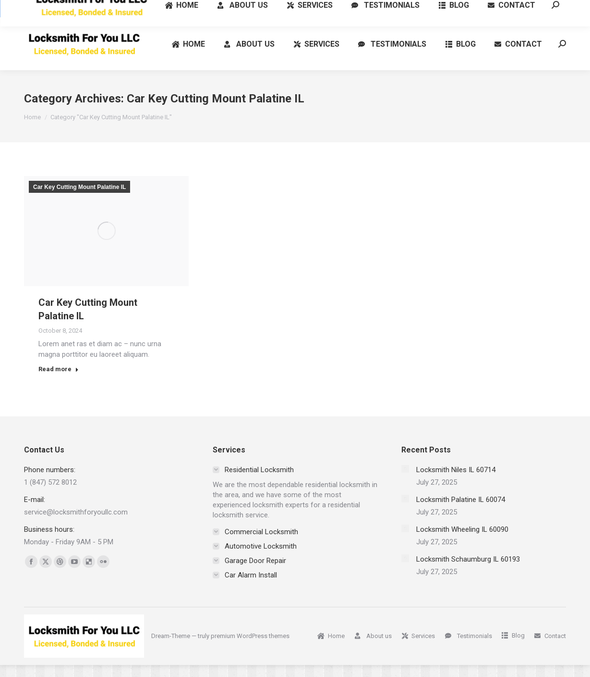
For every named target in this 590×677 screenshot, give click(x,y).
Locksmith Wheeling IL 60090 (462, 529)
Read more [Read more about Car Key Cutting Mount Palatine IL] (58, 369)
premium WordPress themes (250, 635)
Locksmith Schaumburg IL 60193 (468, 559)
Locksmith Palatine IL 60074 (460, 499)
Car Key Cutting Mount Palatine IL (79, 187)
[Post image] (405, 469)
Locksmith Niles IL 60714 (455, 469)
